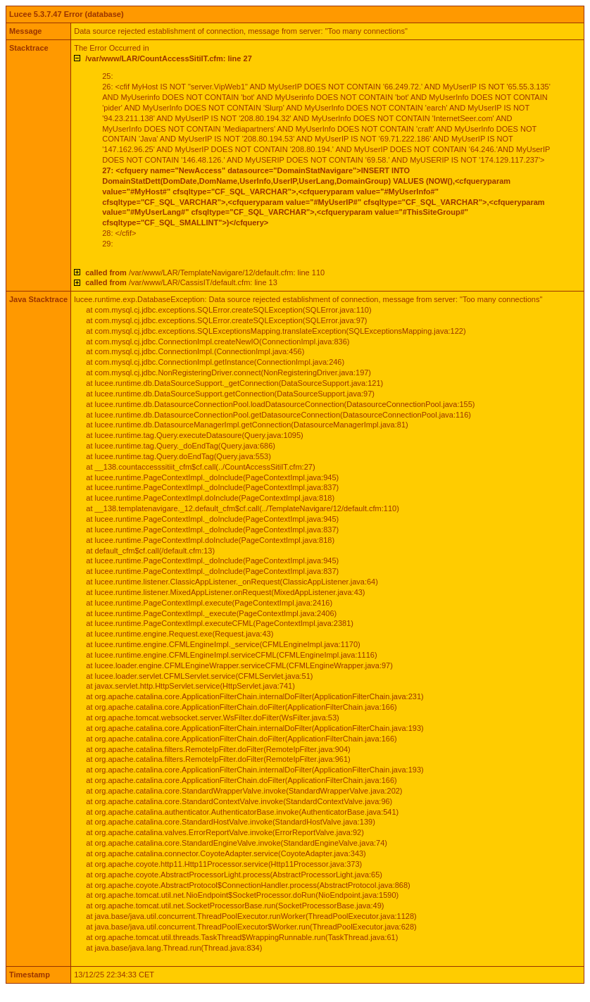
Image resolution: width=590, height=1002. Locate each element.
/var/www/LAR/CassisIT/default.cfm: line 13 (181, 282)
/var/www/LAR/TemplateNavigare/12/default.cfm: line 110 (205, 272)
